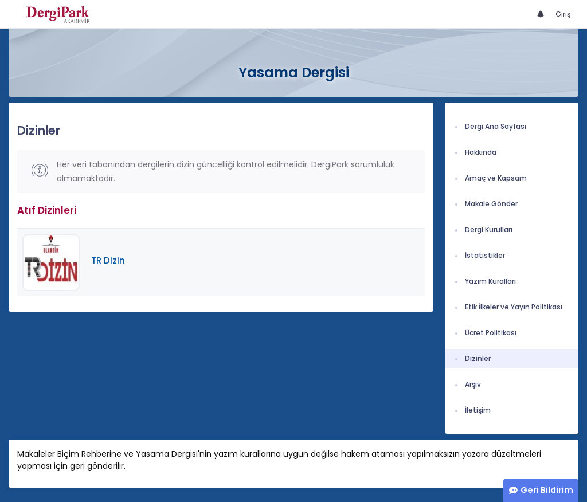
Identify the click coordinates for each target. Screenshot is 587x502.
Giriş (562, 14)
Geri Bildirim (547, 490)
